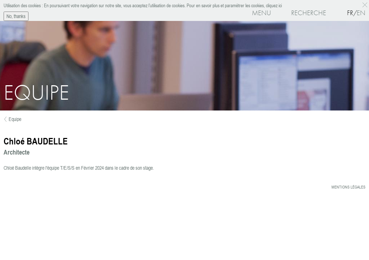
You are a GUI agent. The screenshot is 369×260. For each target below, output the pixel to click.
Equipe (15, 119)
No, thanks (16, 15)
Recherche (308, 12)
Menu (261, 12)
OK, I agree (366, 4)
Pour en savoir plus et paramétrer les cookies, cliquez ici (234, 4)
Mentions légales (348, 187)
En (361, 12)
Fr (350, 12)
